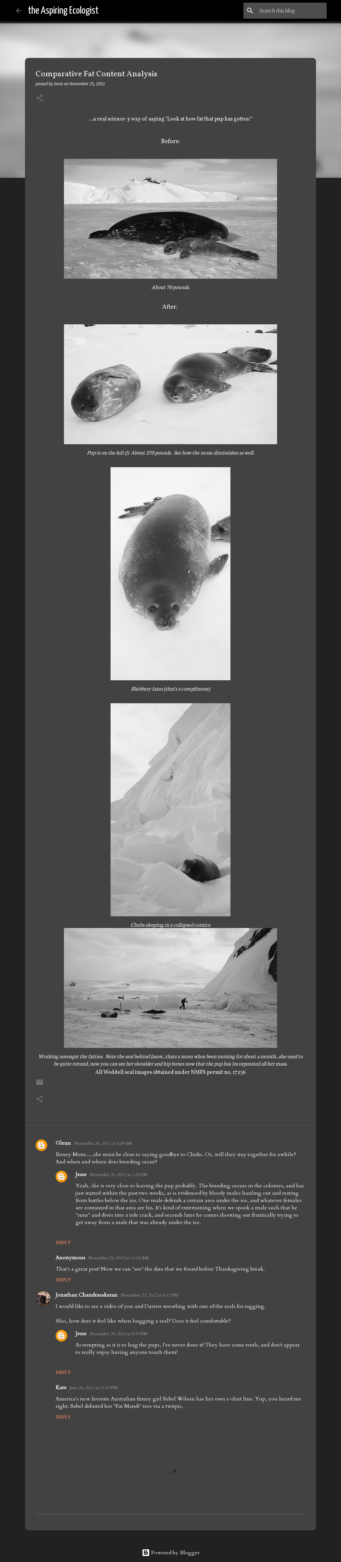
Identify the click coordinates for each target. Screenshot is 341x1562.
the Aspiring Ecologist (63, 11)
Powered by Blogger (170, 1552)
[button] (40, 98)
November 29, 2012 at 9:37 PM (118, 1334)
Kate (61, 1387)
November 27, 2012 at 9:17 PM (149, 1295)
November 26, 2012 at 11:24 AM (118, 1258)
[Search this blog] (292, 11)
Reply (63, 1242)
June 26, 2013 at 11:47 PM (93, 1388)
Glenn (63, 1143)
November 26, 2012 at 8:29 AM (103, 1143)
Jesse (81, 1174)
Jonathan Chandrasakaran (87, 1295)
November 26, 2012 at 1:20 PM (118, 1175)
